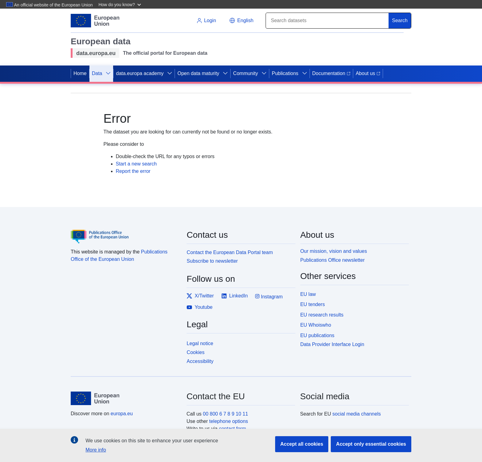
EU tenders (312, 304)
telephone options (228, 421)
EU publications (317, 335)
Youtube (199, 307)
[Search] (327, 20)
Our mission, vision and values (333, 251)
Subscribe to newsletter (212, 261)
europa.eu (122, 413)
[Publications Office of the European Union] (125, 232)
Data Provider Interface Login (332, 344)
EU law (308, 294)
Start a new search (136, 163)
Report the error (133, 171)
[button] (120, 4)
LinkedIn (234, 296)
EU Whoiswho (315, 325)
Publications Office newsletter (332, 260)
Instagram (269, 296)
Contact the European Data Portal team (230, 252)
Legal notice (200, 343)
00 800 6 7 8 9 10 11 (225, 413)
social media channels (356, 413)
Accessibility (200, 361)
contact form (232, 428)
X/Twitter (200, 296)
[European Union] (125, 398)
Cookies (195, 352)
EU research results (322, 314)
